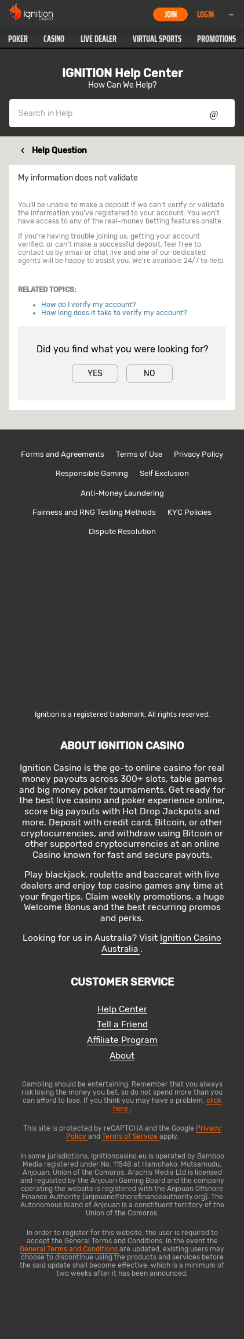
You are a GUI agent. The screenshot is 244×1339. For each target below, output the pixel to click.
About (122, 1056)
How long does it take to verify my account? (114, 313)
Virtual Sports (157, 39)
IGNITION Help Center (122, 73)
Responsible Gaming (92, 473)
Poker (18, 39)
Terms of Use (139, 454)
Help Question (59, 151)
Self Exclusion (164, 473)
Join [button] (171, 14)
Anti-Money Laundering (122, 493)
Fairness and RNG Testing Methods (94, 512)
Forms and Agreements (62, 454)
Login (205, 14)
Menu (231, 14)
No (149, 373)
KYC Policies (189, 512)
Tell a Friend (122, 1025)
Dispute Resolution (122, 531)
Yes (95, 373)
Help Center (122, 1010)
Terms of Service (130, 1136)
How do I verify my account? (88, 305)
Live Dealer (98, 39)
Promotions (216, 39)
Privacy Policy (198, 454)
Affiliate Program (122, 1040)
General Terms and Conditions (69, 1249)
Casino (53, 39)
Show (214, 113)
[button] (18, 39)
